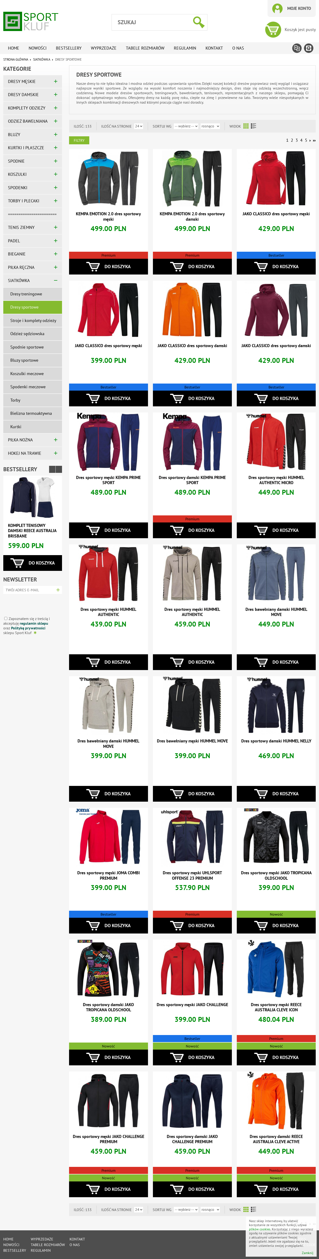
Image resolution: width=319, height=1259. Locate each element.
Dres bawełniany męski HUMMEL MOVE (192, 741)
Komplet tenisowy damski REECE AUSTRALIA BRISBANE (32, 531)
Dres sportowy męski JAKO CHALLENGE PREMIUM (108, 1139)
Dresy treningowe (26, 294)
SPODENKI (17, 187)
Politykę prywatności (28, 628)
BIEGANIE (17, 254)
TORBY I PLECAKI (23, 201)
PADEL (14, 240)
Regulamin (185, 48)
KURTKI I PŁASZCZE (26, 147)
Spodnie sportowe (27, 347)
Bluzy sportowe (24, 360)
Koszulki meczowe (27, 373)
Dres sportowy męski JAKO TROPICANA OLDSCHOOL (276, 875)
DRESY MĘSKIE (22, 81)
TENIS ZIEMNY (21, 227)
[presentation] (31, 603)
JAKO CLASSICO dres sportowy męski (276, 213)
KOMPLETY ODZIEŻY (26, 108)
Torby (15, 400)
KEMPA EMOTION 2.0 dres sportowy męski (108, 216)
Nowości (38, 48)
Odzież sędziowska (27, 333)
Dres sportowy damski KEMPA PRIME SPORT (192, 480)
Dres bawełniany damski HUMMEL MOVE (276, 612)
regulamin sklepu (34, 623)
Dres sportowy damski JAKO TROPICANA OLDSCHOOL (108, 1007)
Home (13, 48)
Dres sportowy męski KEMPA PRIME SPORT (108, 480)
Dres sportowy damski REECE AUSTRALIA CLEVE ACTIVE (276, 1139)
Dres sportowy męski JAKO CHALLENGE (192, 1004)
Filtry (79, 140)
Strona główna (15, 59)
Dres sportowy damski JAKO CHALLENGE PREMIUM (192, 1139)
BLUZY (14, 134)
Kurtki (15, 426)
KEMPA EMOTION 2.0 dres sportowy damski (192, 216)
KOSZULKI (17, 174)
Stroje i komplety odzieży (33, 320)
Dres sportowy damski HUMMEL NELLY (276, 741)
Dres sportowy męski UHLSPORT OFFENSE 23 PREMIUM (192, 875)
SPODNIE (16, 161)
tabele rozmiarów (145, 48)
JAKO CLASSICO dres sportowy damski (192, 345)
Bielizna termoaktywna (31, 413)
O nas (238, 48)
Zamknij (307, 1253)
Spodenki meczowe (28, 386)
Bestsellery (69, 48)
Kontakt (214, 48)
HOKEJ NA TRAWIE (24, 453)
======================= (32, 214)
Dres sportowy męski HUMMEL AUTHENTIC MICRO (276, 480)
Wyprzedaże (104, 48)
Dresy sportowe (24, 307)
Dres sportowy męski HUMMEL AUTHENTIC (108, 612)
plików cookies (259, 1229)
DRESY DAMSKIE (23, 94)
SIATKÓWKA (41, 59)
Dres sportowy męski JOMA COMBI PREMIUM (108, 875)
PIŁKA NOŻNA (20, 440)
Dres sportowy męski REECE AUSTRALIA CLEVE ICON (276, 1007)
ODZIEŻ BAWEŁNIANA (28, 121)
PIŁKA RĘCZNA (21, 267)
